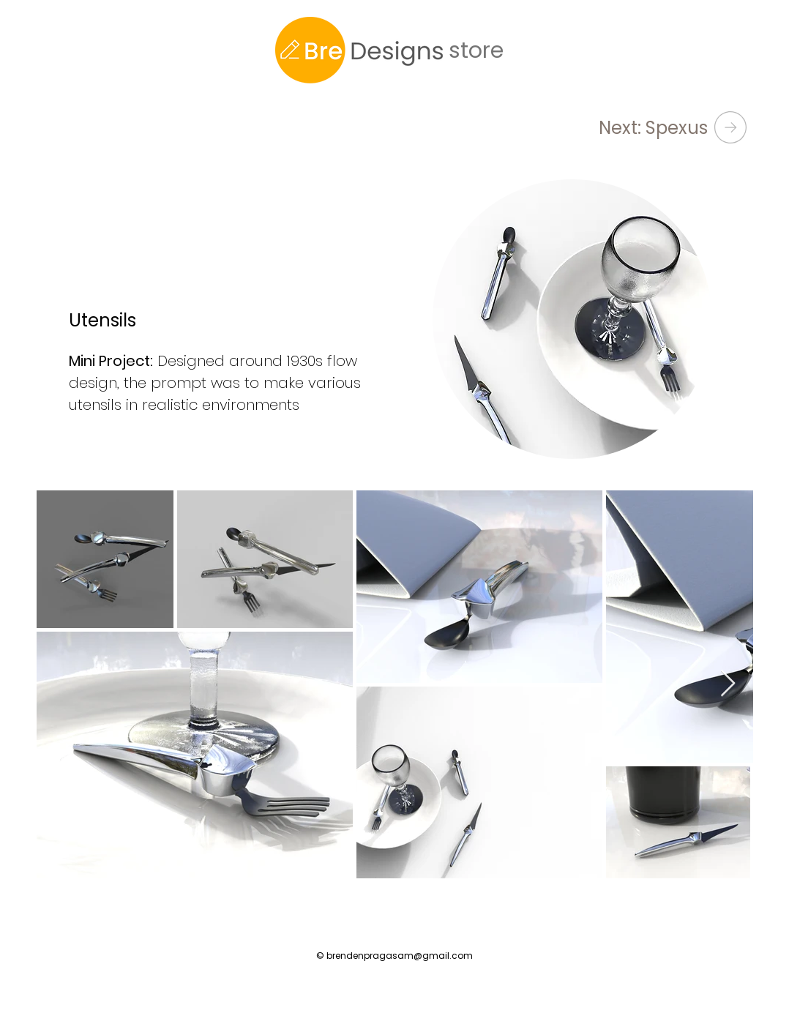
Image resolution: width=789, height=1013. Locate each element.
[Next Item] (727, 684)
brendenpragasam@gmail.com (399, 955)
